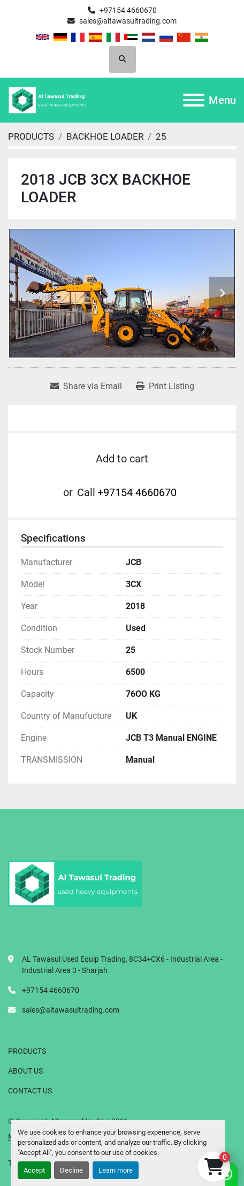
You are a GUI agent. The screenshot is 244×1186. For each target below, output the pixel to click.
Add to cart (122, 458)
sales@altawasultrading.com (128, 21)
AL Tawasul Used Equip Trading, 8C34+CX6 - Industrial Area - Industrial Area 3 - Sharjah (122, 965)
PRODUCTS (27, 1051)
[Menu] (193, 100)
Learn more (115, 1170)
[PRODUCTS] (31, 136)
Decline (71, 1170)
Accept (34, 1170)
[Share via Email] (86, 386)
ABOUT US (25, 1071)
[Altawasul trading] (75, 883)
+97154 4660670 (128, 10)
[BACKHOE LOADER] (104, 136)
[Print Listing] (165, 386)
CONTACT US (30, 1090)
